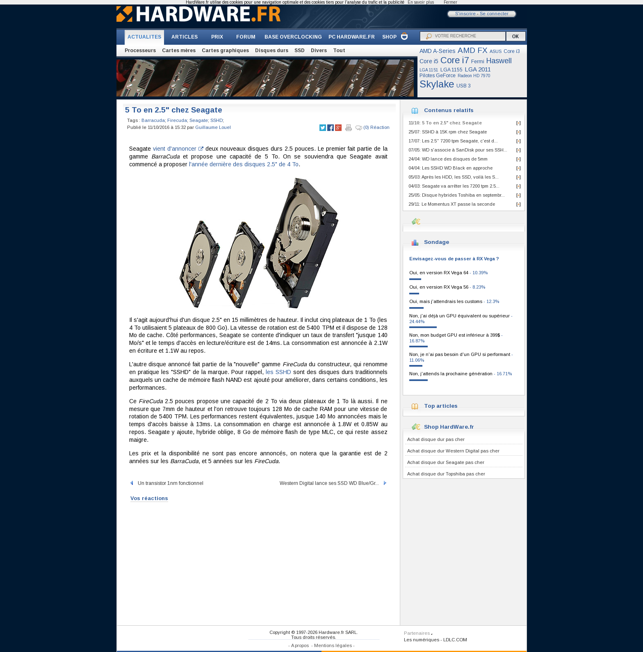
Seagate (198, 120)
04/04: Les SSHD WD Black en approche (450, 167)
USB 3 (463, 86)
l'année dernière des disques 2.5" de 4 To (244, 164)
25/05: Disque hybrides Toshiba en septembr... (456, 195)
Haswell (499, 61)
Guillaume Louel (213, 127)
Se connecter (494, 13)
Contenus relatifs (449, 110)
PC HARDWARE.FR (351, 37)
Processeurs (140, 50)
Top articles (441, 406)
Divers (319, 50)
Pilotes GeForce (438, 75)
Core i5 (429, 61)
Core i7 (454, 60)
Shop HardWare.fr (449, 427)
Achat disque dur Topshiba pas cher (446, 473)
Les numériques (421, 639)
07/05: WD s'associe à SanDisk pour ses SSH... (457, 149)
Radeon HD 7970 (474, 75)
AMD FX (473, 50)
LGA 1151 (429, 70)
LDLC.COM (455, 639)
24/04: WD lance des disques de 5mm (448, 158)
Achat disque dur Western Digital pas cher (453, 450)
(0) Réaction (373, 128)
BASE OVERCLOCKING (293, 37)
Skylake (437, 84)
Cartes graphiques (225, 50)
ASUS (496, 51)
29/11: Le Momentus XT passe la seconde (451, 204)
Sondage (436, 242)
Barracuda (153, 120)
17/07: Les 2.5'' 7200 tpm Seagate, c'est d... (453, 140)
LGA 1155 (451, 70)
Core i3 (512, 51)
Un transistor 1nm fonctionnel (166, 483)
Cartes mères (179, 50)
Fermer (450, 2)
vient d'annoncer (178, 148)
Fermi (477, 61)
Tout (339, 50)
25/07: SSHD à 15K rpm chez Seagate (447, 131)
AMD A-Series (438, 51)
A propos (300, 645)
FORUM (245, 37)
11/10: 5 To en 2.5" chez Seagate (445, 122)
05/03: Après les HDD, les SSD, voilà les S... (453, 176)
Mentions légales (333, 645)
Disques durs (271, 50)
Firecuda (177, 120)
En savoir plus (421, 2)
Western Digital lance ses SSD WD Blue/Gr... (334, 483)
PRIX (217, 37)
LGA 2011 (478, 69)
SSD (299, 50)
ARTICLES (184, 37)
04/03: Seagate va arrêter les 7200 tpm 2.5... (453, 186)
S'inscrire (465, 13)
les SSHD (278, 372)
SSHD (216, 120)
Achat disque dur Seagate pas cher (445, 462)
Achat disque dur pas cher (436, 439)
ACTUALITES (144, 37)
